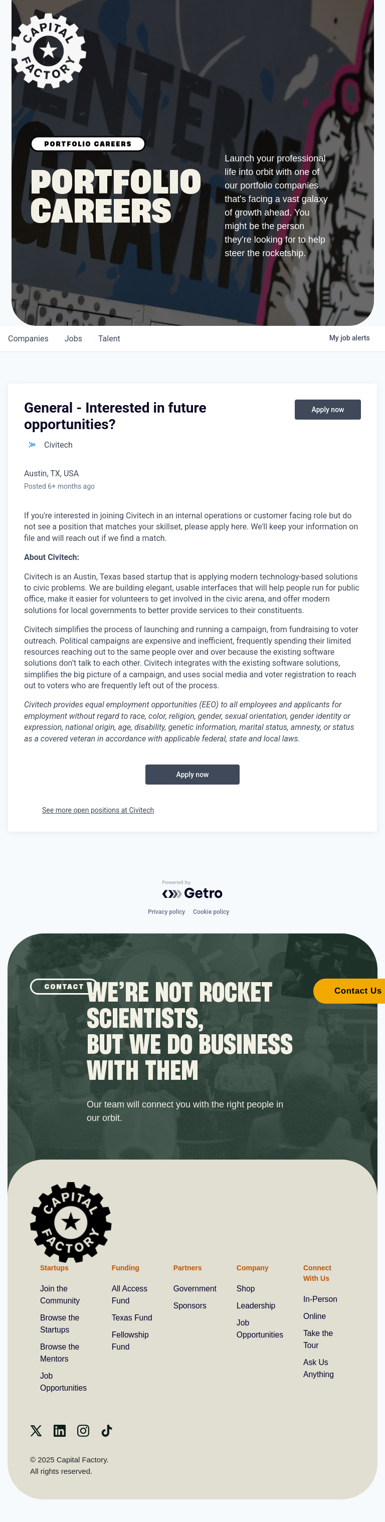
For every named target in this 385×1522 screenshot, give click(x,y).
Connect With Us (318, 1272)
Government (194, 1288)
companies (28, 338)
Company (252, 1267)
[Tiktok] (107, 1434)
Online (315, 1316)
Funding (124, 1267)
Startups (54, 1267)
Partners (186, 1267)
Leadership (256, 1305)
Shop (245, 1288)
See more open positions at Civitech (98, 810)
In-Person (321, 1299)
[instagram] (83, 1434)
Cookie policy (211, 911)
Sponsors (189, 1305)
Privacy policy (166, 911)
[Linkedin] (60, 1434)
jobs (73, 338)
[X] (36, 1434)
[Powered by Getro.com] (192, 889)
